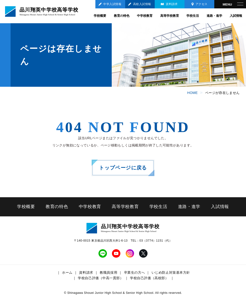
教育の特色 (121, 15)
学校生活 (192, 15)
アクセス (202, 4)
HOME (192, 93)
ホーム (67, 272)
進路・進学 (214, 15)
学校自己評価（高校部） (149, 278)
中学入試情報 (112, 4)
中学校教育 (145, 15)
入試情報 (236, 15)
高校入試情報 (142, 4)
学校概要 (100, 15)
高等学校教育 (169, 15)
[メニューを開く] (230, 4)
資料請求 (172, 4)
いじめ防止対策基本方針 (171, 272)
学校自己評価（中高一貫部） (100, 278)
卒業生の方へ (134, 272)
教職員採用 (108, 272)
